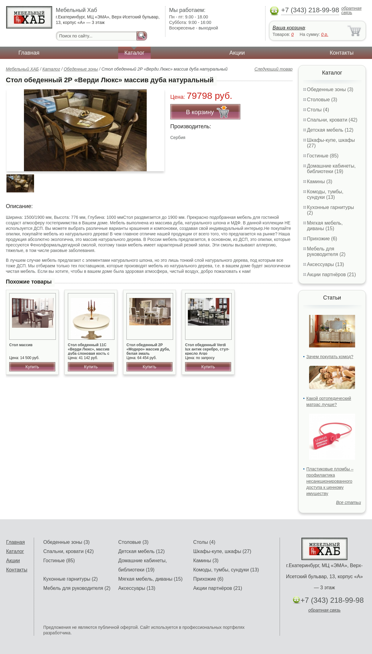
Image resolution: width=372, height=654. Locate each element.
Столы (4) (318, 109)
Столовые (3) (322, 99)
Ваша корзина (289, 27)
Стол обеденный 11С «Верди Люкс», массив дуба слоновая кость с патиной (88, 351)
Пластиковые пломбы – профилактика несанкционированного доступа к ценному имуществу (329, 481)
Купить (32, 366)
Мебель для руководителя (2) (326, 251)
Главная (29, 53)
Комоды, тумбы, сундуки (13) (325, 194)
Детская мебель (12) (330, 130)
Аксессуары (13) (325, 264)
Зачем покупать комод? (329, 356)
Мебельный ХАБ (22, 69)
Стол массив (21, 345)
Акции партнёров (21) (331, 274)
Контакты (342, 53)
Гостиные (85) (323, 155)
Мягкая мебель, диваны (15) (325, 225)
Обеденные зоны (81, 69)
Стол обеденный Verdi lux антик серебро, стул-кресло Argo (207, 349)
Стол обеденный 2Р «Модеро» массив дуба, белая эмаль (148, 349)
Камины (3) (319, 181)
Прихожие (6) (322, 238)
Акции (237, 53)
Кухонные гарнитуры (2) (70, 579)
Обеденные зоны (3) (330, 89)
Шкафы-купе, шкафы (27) (222, 551)
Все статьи (348, 502)
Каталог (134, 53)
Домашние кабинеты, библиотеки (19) (331, 168)
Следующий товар (273, 69)
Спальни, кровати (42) (332, 119)
